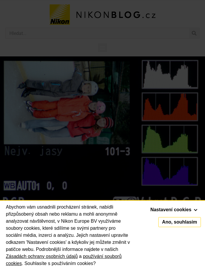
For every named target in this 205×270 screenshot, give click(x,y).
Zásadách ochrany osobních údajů (42, 256)
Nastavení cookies (173, 209)
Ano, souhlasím (179, 221)
